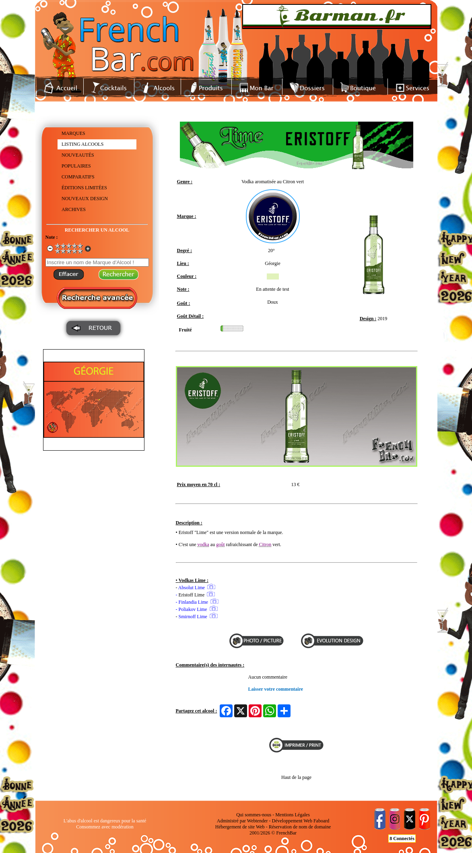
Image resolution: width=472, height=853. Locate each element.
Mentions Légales (292, 815)
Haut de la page (296, 777)
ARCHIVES (74, 209)
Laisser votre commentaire (275, 689)
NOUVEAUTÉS (78, 155)
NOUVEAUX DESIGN (85, 198)
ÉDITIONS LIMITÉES (84, 187)
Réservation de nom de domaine (300, 827)
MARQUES (73, 133)
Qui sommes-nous (253, 815)
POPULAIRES (76, 166)
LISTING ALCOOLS (82, 144)
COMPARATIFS (78, 177)
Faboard (321, 821)
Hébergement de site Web (240, 827)
